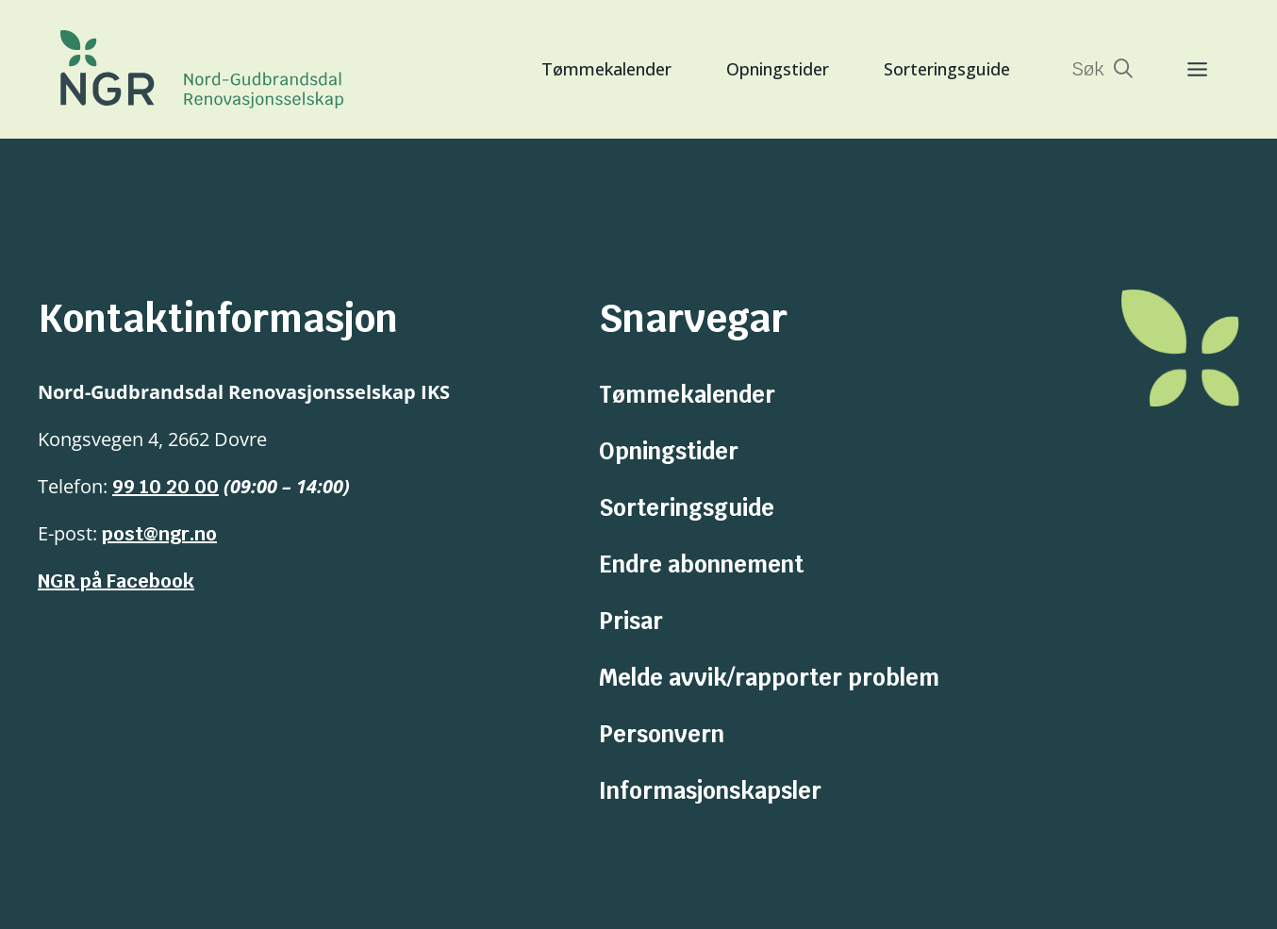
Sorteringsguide (947, 69)
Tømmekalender (606, 69)
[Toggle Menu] (1178, 69)
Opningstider (777, 69)
